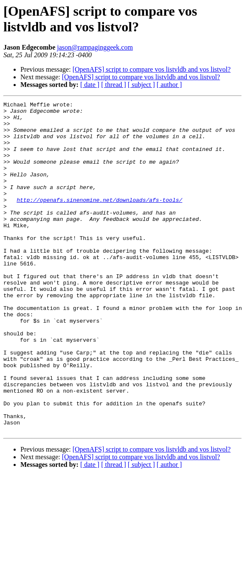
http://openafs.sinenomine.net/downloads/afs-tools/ (99, 220)
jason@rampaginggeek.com (95, 47)
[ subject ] (141, 84)
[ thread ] (113, 84)
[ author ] (169, 84)
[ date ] (89, 84)
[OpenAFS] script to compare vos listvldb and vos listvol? (152, 69)
